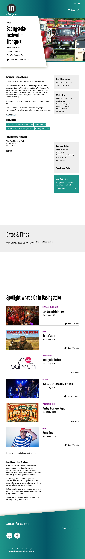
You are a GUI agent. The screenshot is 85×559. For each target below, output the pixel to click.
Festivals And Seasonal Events (24, 124)
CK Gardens (60, 160)
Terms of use (21, 549)
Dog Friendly (21, 128)
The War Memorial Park (15, 55)
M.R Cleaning (60, 152)
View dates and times (19, 60)
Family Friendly (11, 128)
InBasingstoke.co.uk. (17, 551)
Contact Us (66, 528)
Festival (37, 128)
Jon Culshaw (60, 101)
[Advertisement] (28, 199)
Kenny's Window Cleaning (65, 155)
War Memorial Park (40, 124)
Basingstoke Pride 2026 (64, 98)
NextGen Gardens (62, 149)
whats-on (9, 23)
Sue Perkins (60, 111)
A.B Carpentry (61, 157)
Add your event (22, 524)
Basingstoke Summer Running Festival (63, 107)
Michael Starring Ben (63, 104)
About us (10, 524)
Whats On (10, 124)
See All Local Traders (63, 168)
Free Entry (30, 128)
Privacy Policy (30, 549)
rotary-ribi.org (11, 114)
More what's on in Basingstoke (19, 453)
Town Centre (45, 128)
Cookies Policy (11, 549)
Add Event (60, 188)
